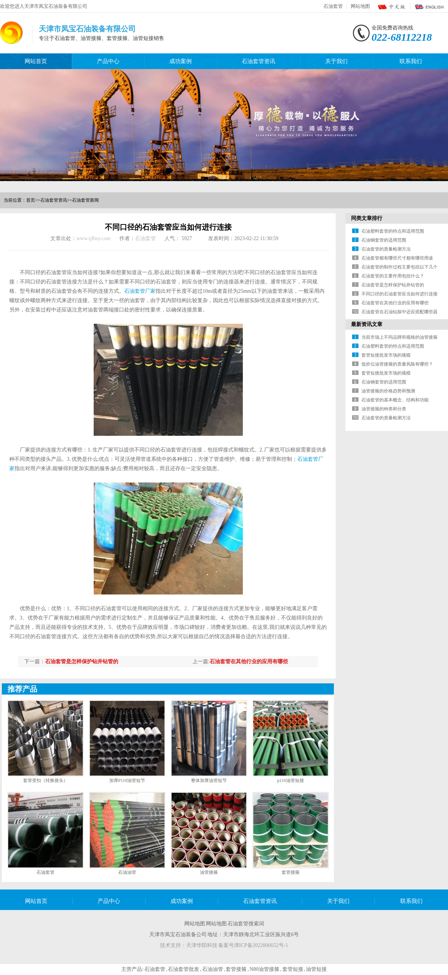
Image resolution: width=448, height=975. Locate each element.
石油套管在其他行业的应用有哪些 (249, 661)
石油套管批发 (183, 969)
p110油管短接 (290, 780)
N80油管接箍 (264, 969)
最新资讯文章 (366, 324)
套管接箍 (291, 872)
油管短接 (316, 969)
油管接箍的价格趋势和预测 (388, 391)
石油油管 (127, 872)
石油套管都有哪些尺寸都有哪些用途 (397, 258)
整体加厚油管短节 (209, 780)
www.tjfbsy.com (93, 238)
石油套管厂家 (140, 291)
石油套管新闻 (85, 200)
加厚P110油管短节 (127, 780)
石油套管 (333, 6)
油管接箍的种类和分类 (383, 409)
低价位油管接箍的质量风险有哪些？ (397, 364)
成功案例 (180, 61)
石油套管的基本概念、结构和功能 (395, 400)
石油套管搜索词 (246, 923)
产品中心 (108, 61)
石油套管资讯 (258, 61)
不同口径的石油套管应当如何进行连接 (399, 293)
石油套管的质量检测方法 (386, 249)
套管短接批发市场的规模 (386, 355)
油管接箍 (209, 872)
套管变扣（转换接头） (45, 780)
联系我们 (411, 61)
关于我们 (336, 61)
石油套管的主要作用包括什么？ (392, 276)
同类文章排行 (366, 218)
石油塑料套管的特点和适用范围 (392, 231)
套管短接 (292, 969)
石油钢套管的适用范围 (383, 240)
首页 (30, 200)
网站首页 (36, 61)
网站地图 (360, 6)
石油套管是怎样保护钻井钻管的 (81, 661)
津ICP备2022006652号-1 (261, 945)
